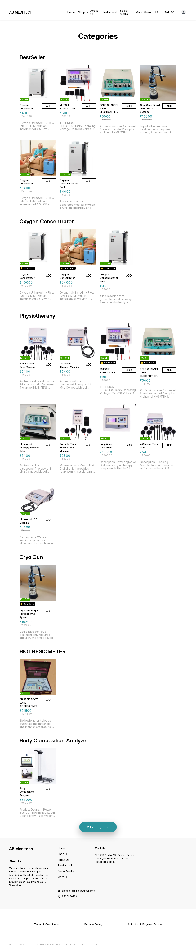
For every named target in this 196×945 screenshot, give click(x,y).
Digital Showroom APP (49, 942)
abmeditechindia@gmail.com (78, 887)
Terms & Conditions (96, 942)
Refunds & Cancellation (75, 942)
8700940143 (69, 893)
